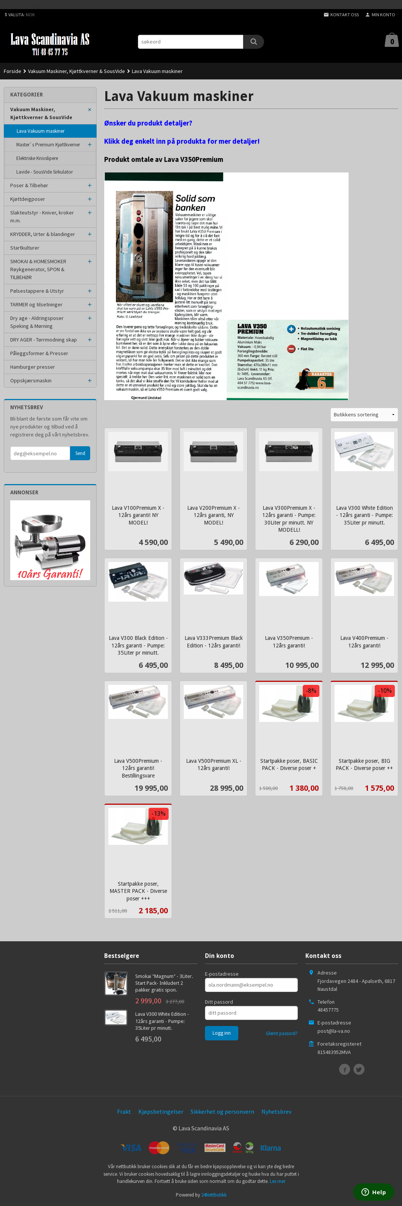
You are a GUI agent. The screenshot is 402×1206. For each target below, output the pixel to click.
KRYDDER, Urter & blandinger (42, 234)
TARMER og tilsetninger (36, 304)
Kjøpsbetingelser (160, 1111)
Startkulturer (24, 247)
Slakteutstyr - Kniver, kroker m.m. (42, 216)
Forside (12, 71)
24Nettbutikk (214, 1195)
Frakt (124, 1111)
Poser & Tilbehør (29, 185)
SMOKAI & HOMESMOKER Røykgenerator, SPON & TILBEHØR (38, 269)
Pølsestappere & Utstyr (37, 290)
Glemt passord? (282, 1033)
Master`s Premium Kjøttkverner (48, 144)
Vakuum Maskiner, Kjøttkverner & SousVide (41, 113)
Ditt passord (219, 1001)
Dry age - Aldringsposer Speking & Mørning (37, 322)
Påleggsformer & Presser (39, 353)
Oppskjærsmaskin (31, 380)
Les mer (277, 1181)
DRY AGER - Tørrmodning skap (43, 339)
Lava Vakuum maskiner (40, 131)
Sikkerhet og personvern (222, 1111)
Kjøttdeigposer (27, 199)
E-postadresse (222, 973)
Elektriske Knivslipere (37, 158)
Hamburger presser (32, 366)
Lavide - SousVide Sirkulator (44, 172)
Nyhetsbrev (276, 1111)
